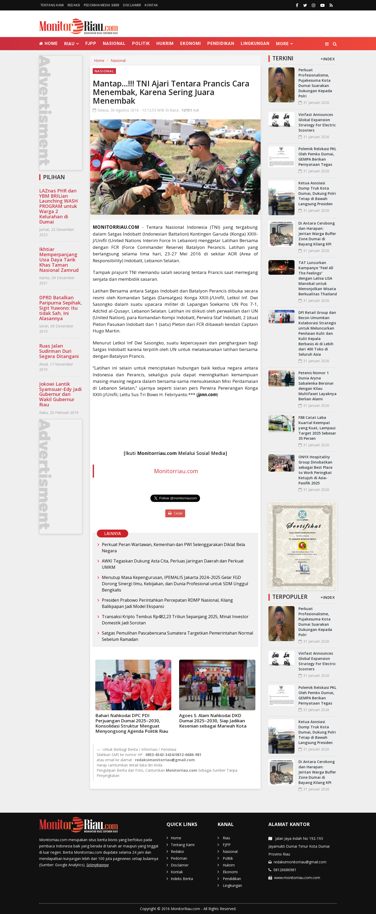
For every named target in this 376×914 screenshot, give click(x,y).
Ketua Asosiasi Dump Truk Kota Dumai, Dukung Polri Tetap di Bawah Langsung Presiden (317, 193)
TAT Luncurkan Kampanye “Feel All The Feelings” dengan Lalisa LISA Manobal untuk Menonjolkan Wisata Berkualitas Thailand (317, 278)
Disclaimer (132, 5)
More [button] (282, 43)
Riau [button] (69, 43)
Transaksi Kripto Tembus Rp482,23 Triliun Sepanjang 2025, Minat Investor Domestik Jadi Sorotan (175, 620)
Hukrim (165, 43)
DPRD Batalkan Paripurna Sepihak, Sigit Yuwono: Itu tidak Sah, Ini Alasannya (60, 307)
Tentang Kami (52, 5)
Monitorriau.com (176, 471)
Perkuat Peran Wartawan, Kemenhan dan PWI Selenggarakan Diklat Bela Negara (173, 548)
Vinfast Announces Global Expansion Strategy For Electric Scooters (317, 122)
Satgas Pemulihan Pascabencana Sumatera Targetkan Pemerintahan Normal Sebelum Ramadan (177, 636)
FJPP (90, 43)
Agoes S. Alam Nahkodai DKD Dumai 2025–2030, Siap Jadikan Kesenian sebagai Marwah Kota (212, 720)
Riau (226, 837)
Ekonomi (190, 43)
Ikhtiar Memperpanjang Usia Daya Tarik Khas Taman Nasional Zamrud (59, 259)
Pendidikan (220, 43)
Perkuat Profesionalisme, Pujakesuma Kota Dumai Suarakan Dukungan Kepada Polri (315, 82)
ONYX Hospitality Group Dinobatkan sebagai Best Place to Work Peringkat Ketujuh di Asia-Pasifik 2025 (315, 469)
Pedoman (179, 858)
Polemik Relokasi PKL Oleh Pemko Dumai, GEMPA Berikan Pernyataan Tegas (317, 156)
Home (48, 43)
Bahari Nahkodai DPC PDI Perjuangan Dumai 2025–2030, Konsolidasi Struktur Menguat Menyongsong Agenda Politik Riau (131, 723)
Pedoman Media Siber (102, 5)
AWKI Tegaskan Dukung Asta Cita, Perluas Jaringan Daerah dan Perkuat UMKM (173, 564)
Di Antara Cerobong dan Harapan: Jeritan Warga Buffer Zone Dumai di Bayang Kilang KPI (317, 234)
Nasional (114, 43)
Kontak (151, 5)
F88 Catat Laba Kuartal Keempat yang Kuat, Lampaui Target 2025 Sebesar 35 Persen (317, 428)
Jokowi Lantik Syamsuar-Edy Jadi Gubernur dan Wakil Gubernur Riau (60, 394)
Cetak (175, 513)
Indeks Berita (182, 878)
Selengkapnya (97, 864)
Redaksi (74, 5)
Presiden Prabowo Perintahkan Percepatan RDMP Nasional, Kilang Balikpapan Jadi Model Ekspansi (167, 603)
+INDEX (328, 58)
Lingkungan (255, 43)
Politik (141, 43)
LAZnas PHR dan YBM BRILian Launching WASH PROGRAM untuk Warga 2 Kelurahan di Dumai (58, 206)
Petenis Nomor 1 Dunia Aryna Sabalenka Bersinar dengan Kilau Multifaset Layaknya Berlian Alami (317, 385)
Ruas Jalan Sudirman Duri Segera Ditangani (59, 351)
